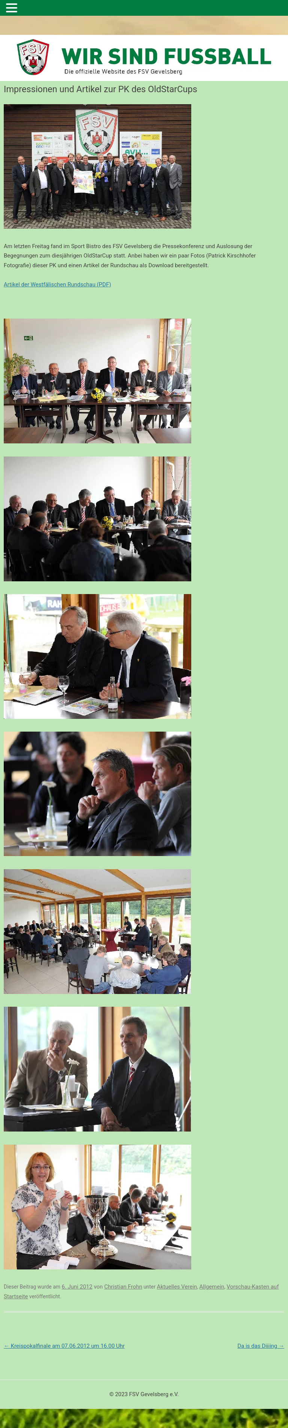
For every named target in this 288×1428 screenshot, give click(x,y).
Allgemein (212, 1286)
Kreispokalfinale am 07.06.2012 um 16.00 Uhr (64, 1346)
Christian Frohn (123, 1286)
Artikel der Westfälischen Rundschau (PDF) (57, 284)
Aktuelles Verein (177, 1286)
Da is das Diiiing (260, 1346)
